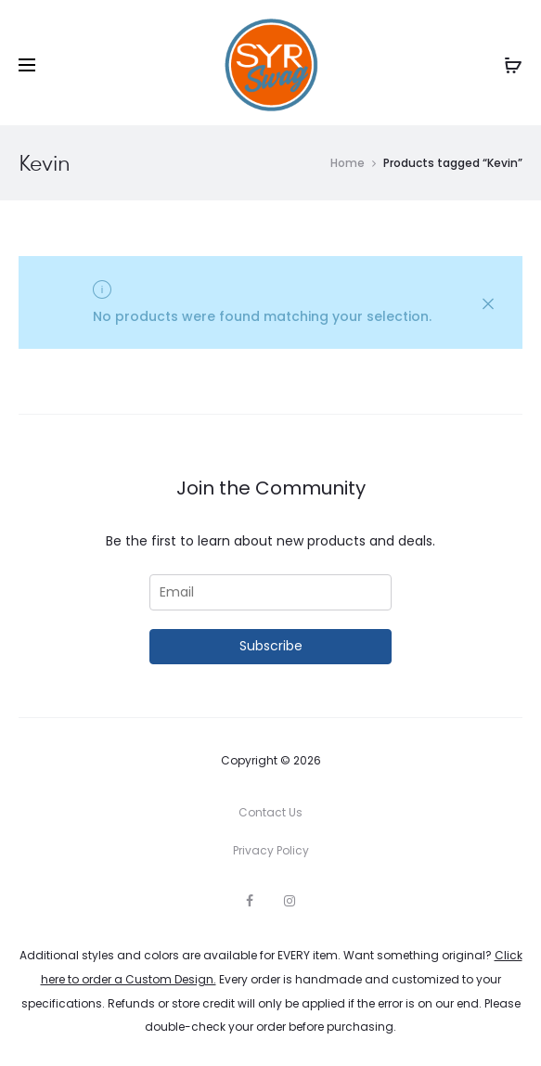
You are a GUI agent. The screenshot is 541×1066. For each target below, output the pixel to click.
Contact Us (270, 812)
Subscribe (271, 645)
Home (347, 163)
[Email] (271, 592)
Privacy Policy (271, 850)
